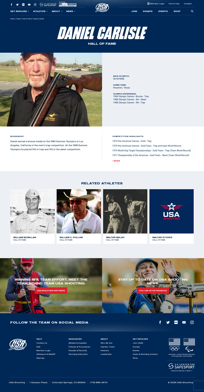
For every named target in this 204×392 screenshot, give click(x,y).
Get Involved (19, 11)
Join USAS (138, 343)
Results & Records (78, 350)
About (57, 11)
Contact (187, 4)
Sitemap (40, 358)
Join (134, 11)
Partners (105, 350)
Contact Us (41, 343)
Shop (177, 11)
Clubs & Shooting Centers (145, 354)
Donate (148, 11)
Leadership (106, 354)
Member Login (157, 4)
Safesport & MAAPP (45, 354)
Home (12, 19)
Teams (18, 19)
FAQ (38, 347)
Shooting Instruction (78, 354)
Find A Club (174, 4)
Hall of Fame (27, 19)
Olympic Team (108, 347)
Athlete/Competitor (78, 343)
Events (163, 11)
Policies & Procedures (79, 347)
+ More (116, 161)
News (70, 11)
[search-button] (192, 11)
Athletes (40, 11)
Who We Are (106, 343)
